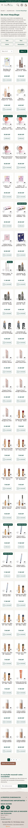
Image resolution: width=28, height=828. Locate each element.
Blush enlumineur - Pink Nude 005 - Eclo (21, 158)
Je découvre (7, 138)
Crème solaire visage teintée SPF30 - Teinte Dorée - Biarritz (21, 713)
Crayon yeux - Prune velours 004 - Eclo (21, 567)
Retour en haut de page (8, 763)
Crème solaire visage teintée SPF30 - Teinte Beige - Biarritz (7, 713)
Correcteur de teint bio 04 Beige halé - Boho (21, 333)
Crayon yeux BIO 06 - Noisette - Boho (7, 654)
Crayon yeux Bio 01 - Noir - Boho (7, 682)
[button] (17, 5)
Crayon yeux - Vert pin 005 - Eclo (7, 596)
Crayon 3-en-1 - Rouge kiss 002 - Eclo (7, 421)
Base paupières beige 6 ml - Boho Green (7, 100)
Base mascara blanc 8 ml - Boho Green (21, 71)
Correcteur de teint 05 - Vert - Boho (21, 304)
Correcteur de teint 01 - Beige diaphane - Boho (21, 275)
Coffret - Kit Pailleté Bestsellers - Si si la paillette (7, 188)
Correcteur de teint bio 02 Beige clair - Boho (7, 333)
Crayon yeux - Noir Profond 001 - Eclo (7, 567)
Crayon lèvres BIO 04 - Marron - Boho (7, 479)
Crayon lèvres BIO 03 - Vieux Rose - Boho (21, 450)
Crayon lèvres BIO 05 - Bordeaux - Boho (21, 479)
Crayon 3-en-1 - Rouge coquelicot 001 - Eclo (21, 392)
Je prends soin (10, 10)
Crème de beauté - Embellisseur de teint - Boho (21, 683)
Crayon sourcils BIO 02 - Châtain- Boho (21, 508)
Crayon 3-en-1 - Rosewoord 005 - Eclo (7, 392)
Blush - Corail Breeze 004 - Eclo (6, 128)
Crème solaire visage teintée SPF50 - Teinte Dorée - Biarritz (7, 742)
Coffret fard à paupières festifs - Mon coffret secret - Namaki (7, 246)
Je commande (7, 80)
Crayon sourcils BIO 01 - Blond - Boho (7, 508)
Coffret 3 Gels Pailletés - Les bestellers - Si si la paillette (21, 217)
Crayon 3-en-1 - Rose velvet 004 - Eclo (21, 362)
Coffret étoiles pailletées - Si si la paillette (21, 246)
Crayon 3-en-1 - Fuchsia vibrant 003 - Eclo (7, 362)
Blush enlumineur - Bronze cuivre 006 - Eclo (7, 158)
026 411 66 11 (4, 815)
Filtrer (23, 51)
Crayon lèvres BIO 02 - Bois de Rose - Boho (7, 450)
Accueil (3, 10)
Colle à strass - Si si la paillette (7, 274)
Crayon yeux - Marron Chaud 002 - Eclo (21, 537)
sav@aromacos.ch (6, 819)
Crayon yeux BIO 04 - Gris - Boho (7, 624)
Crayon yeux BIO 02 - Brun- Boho (21, 595)
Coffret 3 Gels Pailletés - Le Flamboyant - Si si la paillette (7, 217)
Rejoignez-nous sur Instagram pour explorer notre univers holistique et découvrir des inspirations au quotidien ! (14, 1)
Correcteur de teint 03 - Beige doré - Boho (7, 304)
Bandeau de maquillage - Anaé (7, 71)
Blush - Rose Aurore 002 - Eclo (21, 128)
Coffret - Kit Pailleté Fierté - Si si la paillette (21, 187)
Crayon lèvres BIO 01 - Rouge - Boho (21, 420)
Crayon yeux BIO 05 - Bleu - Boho (21, 624)
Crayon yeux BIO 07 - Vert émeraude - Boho (21, 654)
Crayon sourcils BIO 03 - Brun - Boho (7, 537)
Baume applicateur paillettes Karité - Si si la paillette (21, 100)
